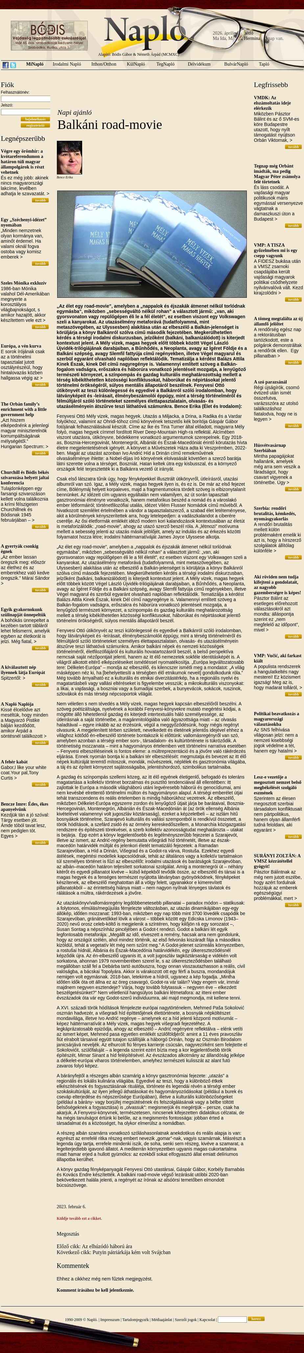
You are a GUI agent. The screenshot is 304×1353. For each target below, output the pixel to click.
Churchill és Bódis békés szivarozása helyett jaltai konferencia (25, 477)
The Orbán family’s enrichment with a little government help (24, 409)
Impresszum (110, 1319)
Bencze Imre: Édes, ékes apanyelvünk (24, 807)
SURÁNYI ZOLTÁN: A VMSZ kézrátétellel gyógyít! (277, 861)
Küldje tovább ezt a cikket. (79, 1218)
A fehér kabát (14, 761)
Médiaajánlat (162, 1319)
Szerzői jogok (186, 1319)
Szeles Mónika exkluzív (24, 283)
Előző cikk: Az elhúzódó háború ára (94, 1246)
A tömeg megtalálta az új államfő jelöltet (278, 321)
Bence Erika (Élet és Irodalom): (208, 406)
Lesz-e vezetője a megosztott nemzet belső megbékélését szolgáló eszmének (278, 785)
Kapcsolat (207, 1319)
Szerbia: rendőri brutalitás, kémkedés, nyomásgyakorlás (275, 513)
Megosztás (68, 1234)
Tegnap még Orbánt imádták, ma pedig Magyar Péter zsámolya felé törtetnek (277, 174)
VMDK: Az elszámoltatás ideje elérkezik (272, 103)
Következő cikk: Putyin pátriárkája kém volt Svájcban (114, 1252)
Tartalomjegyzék (135, 1319)
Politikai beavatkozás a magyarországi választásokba (276, 719)
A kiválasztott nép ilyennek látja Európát (23, 670)
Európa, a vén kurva (21, 346)
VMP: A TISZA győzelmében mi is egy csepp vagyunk (276, 250)
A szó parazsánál (270, 382)
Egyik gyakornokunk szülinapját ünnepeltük (23, 612)
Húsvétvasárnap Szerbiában (270, 448)
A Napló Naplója (17, 704)
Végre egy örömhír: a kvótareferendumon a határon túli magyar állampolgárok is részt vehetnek (22, 162)
